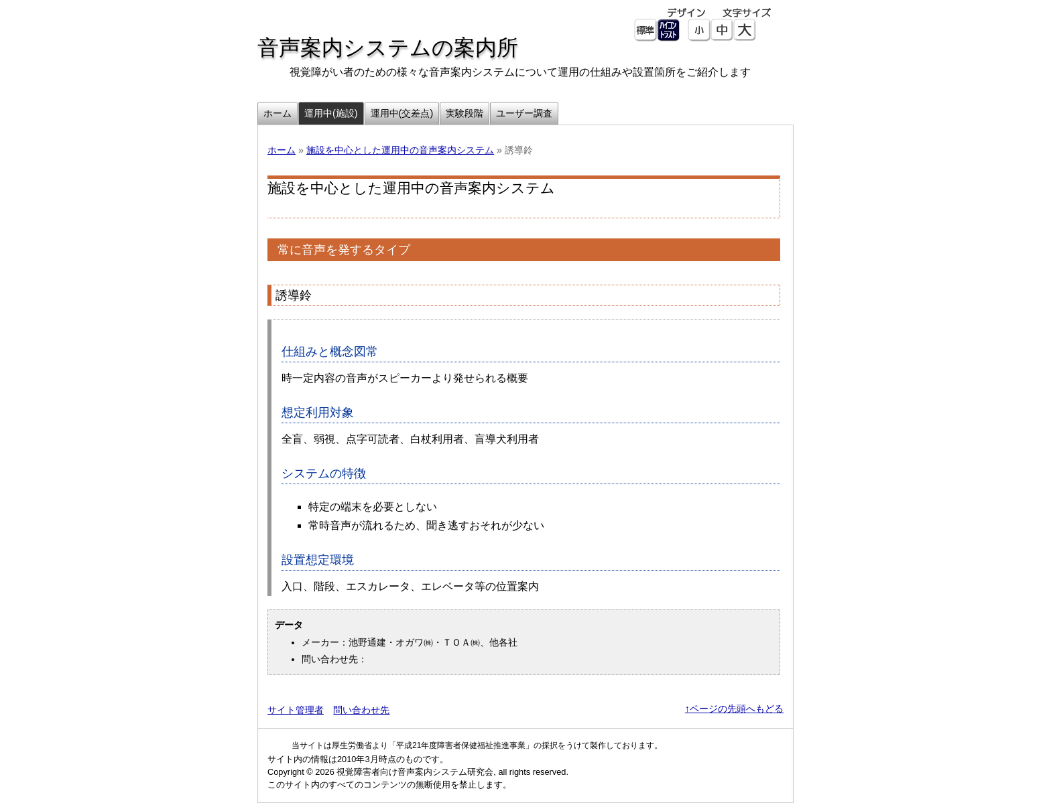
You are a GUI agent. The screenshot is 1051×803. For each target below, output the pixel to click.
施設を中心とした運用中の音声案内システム (400, 150)
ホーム (281, 150)
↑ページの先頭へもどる (734, 708)
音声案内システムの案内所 (387, 47)
